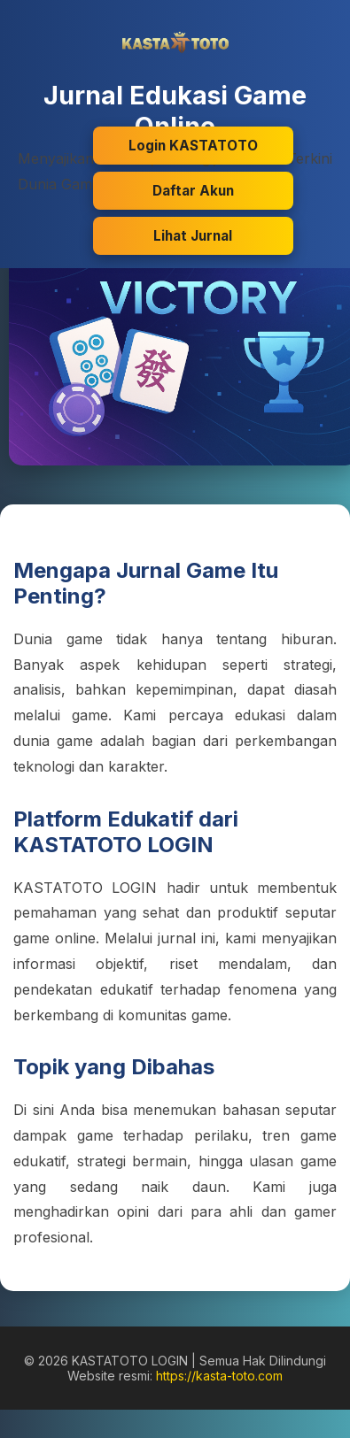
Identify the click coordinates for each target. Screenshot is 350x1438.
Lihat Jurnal (192, 235)
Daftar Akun (193, 190)
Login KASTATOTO (193, 145)
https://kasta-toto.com (219, 1375)
